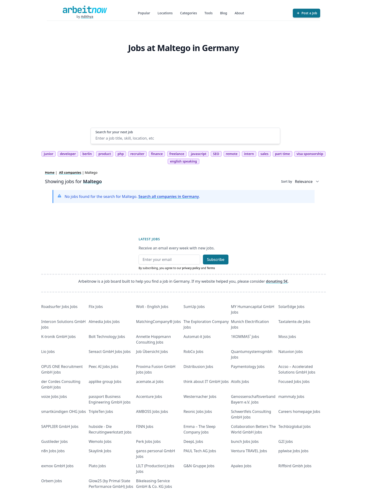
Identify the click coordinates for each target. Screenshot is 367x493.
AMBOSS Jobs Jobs (152, 411)
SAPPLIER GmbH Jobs (59, 426)
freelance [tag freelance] (176, 154)
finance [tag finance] (157, 154)
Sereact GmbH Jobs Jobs (110, 351)
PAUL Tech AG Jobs (200, 450)
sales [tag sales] (264, 154)
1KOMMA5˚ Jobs (245, 336)
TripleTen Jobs (101, 411)
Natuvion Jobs (290, 351)
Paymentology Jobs (248, 366)
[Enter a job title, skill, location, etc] (185, 138)
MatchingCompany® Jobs (158, 321)
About (239, 13)
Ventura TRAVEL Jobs (249, 450)
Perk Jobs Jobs (148, 441)
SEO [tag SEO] (216, 154)
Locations (165, 13)
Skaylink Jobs (100, 450)
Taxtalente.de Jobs (294, 321)
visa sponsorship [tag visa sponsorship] (310, 154)
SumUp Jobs (194, 306)
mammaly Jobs (291, 396)
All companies (70, 172)
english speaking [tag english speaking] (183, 161)
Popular (144, 13)
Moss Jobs (287, 336)
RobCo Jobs (193, 351)
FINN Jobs (144, 426)
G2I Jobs (285, 441)
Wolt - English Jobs (152, 306)
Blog (223, 13)
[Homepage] (85, 9)
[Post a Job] (306, 13)
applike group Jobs (105, 381)
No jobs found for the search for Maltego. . (132, 196)
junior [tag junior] (48, 154)
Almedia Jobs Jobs (104, 321)
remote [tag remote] (232, 154)
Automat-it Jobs (197, 336)
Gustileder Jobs (54, 441)
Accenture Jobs (149, 396)
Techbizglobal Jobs (294, 426)
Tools (209, 13)
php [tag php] (120, 154)
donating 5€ (277, 281)
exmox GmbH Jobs (57, 465)
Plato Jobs (97, 465)
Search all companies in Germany (168, 196)
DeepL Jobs (193, 441)
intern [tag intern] (249, 154)
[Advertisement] (185, 92)
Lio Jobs (48, 351)
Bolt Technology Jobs (107, 336)
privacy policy (191, 268)
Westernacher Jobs (200, 396)
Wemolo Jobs (100, 441)
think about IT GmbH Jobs (206, 381)
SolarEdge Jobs (291, 306)
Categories (188, 13)
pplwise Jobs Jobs (293, 450)
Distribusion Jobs (198, 366)
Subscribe (215, 259)
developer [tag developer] (68, 154)
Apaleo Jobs (241, 465)
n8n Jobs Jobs (53, 450)
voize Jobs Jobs (54, 396)
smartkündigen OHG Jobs (63, 411)
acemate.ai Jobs (150, 381)
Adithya (87, 16)
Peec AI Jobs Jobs (103, 366)
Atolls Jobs (240, 381)
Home (50, 172)
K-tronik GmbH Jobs (58, 336)
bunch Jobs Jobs (245, 441)
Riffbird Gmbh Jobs (294, 465)
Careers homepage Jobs (299, 411)
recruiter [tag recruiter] (137, 154)
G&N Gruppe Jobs (199, 465)
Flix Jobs (96, 306)
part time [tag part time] (282, 154)
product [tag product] (104, 154)
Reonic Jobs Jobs (198, 411)
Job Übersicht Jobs (152, 351)
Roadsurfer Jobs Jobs (59, 306)
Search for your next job (114, 132)
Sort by (286, 181)
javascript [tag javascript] (198, 154)
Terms (211, 268)
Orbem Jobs (51, 480)
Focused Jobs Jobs (294, 381)
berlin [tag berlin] (87, 154)
